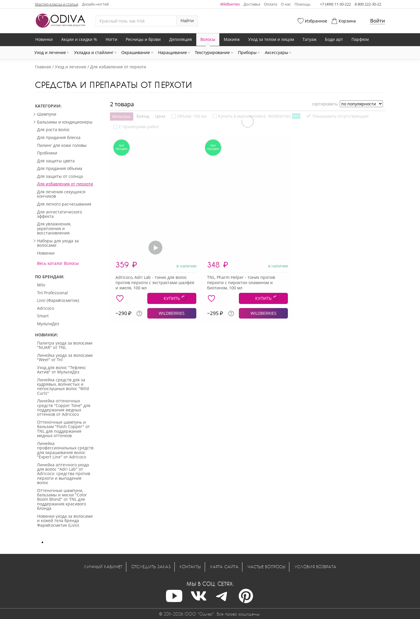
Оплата (270, 4)
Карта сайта (224, 566)
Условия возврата (315, 566)
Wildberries (230, 4)
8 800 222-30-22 (368, 4)
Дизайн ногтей (95, 4)
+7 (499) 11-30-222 (335, 4)
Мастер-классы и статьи (56, 4)
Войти (377, 20)
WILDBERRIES (172, 313)
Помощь (303, 4)
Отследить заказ (151, 566)
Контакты (190, 566)
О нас (286, 4)
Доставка (252, 4)
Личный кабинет (103, 566)
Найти (187, 21)
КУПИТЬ (172, 298)
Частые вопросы (267, 566)
